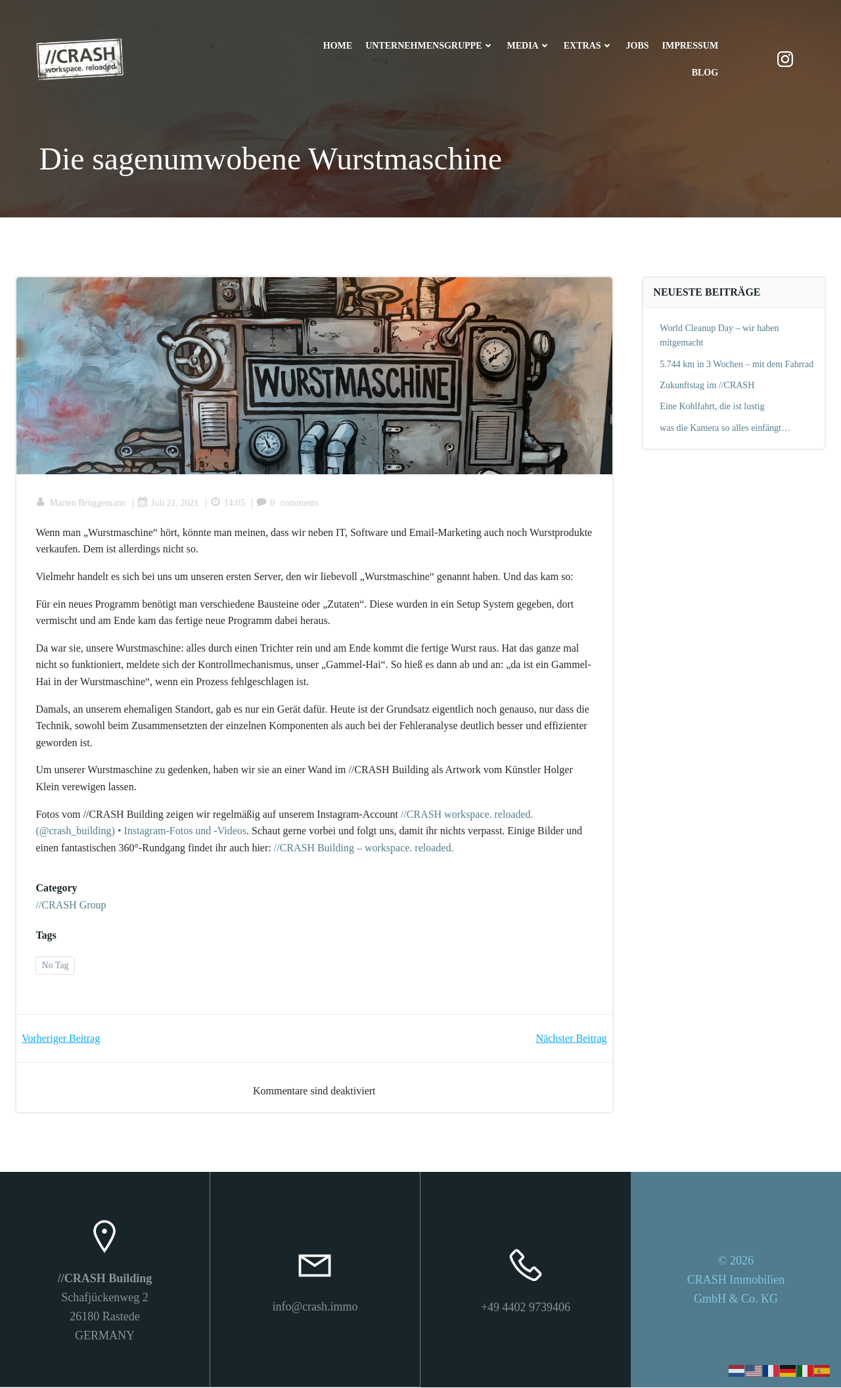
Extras (587, 46)
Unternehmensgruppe (429, 46)
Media (528, 46)
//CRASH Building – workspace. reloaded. (364, 848)
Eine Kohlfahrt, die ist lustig (712, 407)
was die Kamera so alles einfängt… (725, 428)
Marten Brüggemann (81, 503)
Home (337, 46)
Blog (704, 73)
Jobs (636, 46)
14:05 (227, 503)
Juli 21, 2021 (168, 503)
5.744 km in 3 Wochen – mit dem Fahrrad (737, 364)
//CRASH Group (71, 905)
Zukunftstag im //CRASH (707, 385)
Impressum (690, 46)
